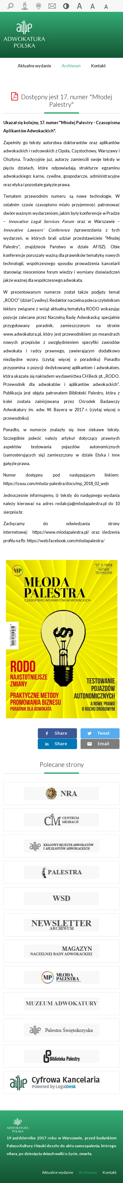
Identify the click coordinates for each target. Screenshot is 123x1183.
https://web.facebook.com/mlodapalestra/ (66, 540)
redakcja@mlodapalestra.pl (81, 503)
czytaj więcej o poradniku (71, 359)
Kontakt (98, 65)
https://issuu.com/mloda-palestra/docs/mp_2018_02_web (56, 483)
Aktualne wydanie (34, 65)
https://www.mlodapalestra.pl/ (60, 532)
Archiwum (71, 65)
